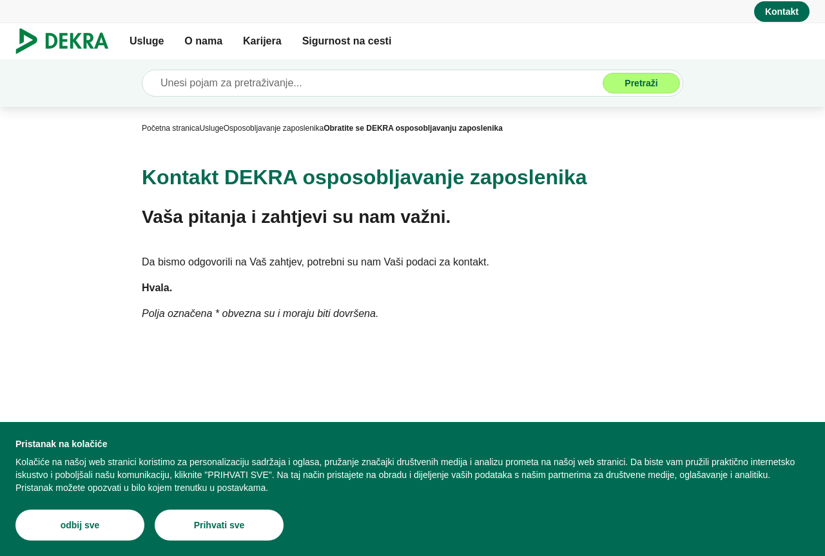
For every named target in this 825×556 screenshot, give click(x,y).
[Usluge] (211, 128)
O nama (203, 40)
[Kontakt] (782, 11)
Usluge (147, 40)
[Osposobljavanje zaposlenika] (274, 128)
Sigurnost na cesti (347, 40)
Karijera (262, 40)
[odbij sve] (79, 525)
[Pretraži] (641, 83)
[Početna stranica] (170, 128)
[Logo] (67, 41)
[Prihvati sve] (219, 525)
